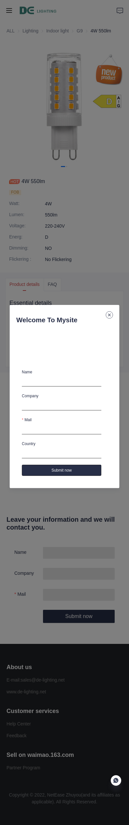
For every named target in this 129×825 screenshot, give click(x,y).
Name (27, 372)
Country (29, 443)
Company (30, 396)
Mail (28, 420)
